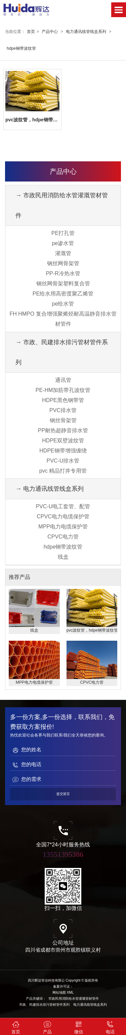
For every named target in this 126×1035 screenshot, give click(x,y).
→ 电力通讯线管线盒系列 (49, 488)
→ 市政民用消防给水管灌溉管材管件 (61, 205)
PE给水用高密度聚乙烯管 (63, 293)
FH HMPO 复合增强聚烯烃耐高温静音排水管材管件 (62, 319)
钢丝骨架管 (63, 420)
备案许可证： (63, 986)
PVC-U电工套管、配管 (63, 506)
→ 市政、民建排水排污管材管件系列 (61, 352)
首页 (31, 31)
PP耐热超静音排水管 (63, 430)
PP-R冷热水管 (63, 273)
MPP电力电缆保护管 (63, 526)
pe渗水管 (63, 243)
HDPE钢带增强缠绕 (62, 450)
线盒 (63, 557)
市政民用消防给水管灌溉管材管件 (73, 998)
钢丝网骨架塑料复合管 (63, 283)
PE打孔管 (63, 233)
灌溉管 (63, 253)
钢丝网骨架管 (63, 263)
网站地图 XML (63, 992)
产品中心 (50, 31)
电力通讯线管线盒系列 (86, 31)
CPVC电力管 (62, 537)
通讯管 (63, 380)
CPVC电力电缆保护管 (63, 516)
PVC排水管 (63, 410)
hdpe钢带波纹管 (21, 48)
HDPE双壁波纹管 (63, 440)
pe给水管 (63, 304)
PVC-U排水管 (63, 461)
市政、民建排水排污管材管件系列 (44, 1004)
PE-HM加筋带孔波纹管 (63, 390)
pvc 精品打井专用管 (63, 471)
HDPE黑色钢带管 (63, 400)
